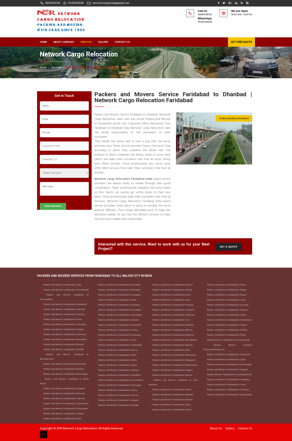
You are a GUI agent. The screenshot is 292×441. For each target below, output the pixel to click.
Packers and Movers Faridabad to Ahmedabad (66, 290)
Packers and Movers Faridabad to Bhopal (63, 344)
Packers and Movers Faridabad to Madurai (173, 335)
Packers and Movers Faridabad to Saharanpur (229, 320)
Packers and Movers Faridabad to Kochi (171, 295)
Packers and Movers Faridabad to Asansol (64, 314)
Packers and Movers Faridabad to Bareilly (63, 349)
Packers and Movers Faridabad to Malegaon (174, 360)
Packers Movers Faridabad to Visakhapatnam (229, 375)
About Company (63, 42)
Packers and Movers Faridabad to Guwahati (119, 325)
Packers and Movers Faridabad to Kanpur (172, 285)
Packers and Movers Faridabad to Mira (171, 350)
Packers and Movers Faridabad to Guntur (117, 330)
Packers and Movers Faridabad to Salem (226, 315)
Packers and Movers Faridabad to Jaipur (117, 365)
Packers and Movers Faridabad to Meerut (172, 330)
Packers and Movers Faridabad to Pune (171, 405)
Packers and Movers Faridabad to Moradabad (174, 340)
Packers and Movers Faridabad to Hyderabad (119, 345)
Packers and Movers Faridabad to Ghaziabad (119, 315)
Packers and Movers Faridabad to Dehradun (119, 290)
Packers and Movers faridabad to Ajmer (62, 319)
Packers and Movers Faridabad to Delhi (62, 419)
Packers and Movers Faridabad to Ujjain (226, 359)
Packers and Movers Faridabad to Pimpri (172, 410)
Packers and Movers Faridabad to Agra (62, 285)
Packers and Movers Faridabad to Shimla (226, 330)
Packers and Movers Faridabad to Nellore (172, 400)
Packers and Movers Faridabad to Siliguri (226, 325)
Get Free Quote (241, 42)
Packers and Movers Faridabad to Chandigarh (65, 409)
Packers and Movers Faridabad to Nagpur (172, 370)
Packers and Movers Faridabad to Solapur (227, 310)
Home (43, 42)
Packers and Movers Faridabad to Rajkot (226, 290)
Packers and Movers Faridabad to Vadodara (228, 380)
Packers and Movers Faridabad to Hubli (116, 355)
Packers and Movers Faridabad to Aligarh (64, 329)
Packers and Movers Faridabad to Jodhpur (118, 370)
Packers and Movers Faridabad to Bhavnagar (65, 374)
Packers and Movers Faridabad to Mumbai (173, 325)
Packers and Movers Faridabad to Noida (171, 390)
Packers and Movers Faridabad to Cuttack (63, 414)
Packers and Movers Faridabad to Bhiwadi (64, 393)
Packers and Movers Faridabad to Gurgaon (118, 305)
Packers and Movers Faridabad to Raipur (226, 295)
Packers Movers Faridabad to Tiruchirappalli (228, 340)
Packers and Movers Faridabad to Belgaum (64, 388)
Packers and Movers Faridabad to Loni (171, 320)
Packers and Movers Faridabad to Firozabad (119, 310)
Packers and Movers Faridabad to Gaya (117, 340)
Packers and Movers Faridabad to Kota (171, 300)
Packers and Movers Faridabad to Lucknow (173, 310)
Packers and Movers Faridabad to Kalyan (172, 290)
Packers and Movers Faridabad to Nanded (172, 395)
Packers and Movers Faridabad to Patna (226, 285)
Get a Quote (228, 247)
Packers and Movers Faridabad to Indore (117, 360)
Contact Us (122, 42)
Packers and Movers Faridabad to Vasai (226, 385)
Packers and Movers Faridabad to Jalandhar (119, 375)
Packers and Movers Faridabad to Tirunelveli (228, 354)
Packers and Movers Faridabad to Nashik (172, 375)
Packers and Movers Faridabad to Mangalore (174, 355)
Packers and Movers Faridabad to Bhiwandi (64, 364)
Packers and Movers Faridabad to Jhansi (117, 390)
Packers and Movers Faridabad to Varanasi (227, 390)
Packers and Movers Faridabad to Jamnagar (119, 385)
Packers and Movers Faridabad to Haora (117, 350)
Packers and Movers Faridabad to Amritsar (64, 309)
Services (86, 42)
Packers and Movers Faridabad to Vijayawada (229, 395)
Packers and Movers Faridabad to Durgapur (119, 295)
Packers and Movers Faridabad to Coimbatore (65, 404)
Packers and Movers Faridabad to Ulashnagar (229, 364)
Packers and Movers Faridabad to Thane (226, 335)
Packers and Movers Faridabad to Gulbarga (119, 335)
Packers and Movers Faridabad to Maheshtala (174, 365)
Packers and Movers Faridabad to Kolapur (172, 305)
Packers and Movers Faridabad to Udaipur (227, 369)
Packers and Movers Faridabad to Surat (225, 300)
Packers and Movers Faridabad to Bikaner (63, 369)
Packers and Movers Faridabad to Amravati (65, 334)
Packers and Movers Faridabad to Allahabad (65, 304)
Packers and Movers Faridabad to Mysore (172, 345)
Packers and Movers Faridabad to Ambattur (64, 324)
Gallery (103, 42)
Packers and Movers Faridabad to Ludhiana (173, 315)
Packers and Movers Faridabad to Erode (117, 300)
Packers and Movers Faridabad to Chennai (64, 398)
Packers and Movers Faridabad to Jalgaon (118, 400)
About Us (216, 428)
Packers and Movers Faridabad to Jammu (118, 395)
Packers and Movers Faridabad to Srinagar (227, 305)
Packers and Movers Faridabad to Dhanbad (92, 67)
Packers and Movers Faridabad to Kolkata (118, 405)
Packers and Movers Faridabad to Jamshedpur (120, 380)
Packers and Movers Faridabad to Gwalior (118, 320)
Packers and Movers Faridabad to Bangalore (65, 339)
